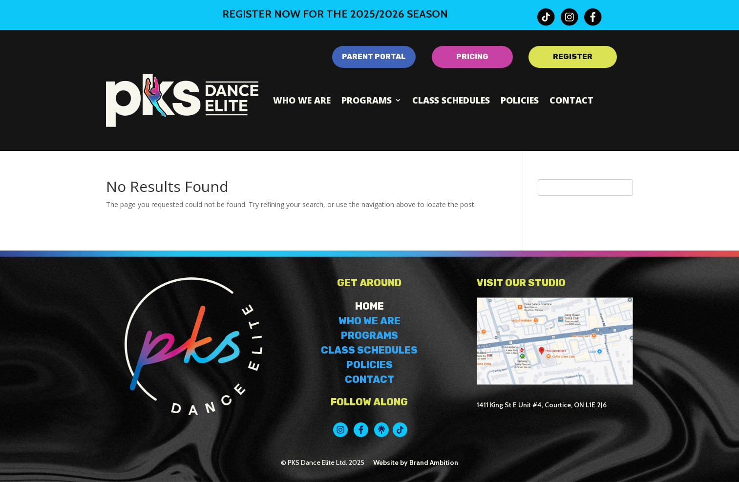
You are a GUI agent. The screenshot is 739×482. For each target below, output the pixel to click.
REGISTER (572, 56)
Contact (571, 100)
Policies (520, 100)
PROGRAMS (369, 335)
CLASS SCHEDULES (369, 350)
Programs (366, 100)
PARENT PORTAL (374, 56)
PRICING (472, 56)
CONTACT (369, 379)
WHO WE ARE (369, 321)
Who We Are (302, 100)
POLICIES (369, 365)
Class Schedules (451, 100)
